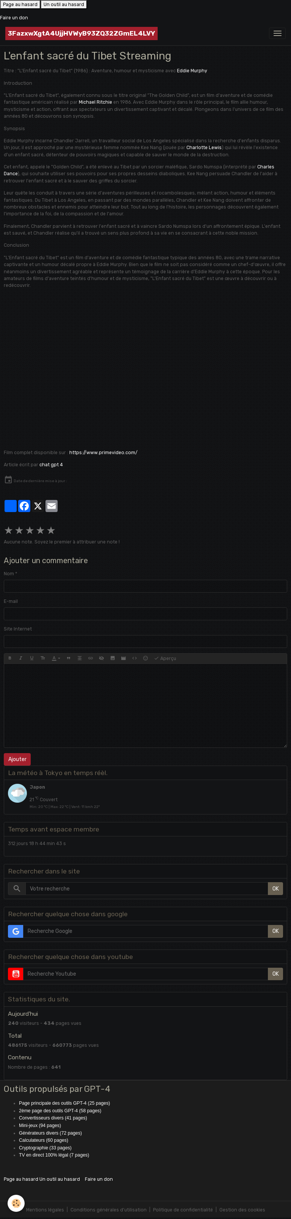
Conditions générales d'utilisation (108, 1210)
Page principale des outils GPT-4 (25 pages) (64, 1103)
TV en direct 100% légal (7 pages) (54, 1155)
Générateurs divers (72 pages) (50, 1133)
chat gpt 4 (51, 464)
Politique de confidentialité (183, 1210)
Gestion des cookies (242, 1210)
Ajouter (17, 759)
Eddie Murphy (192, 70)
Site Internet (18, 629)
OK (275, 889)
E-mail (11, 601)
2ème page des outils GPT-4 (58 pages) (60, 1110)
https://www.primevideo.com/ (103, 452)
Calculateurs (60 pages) (43, 1140)
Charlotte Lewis (204, 147)
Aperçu (165, 658)
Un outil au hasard (64, 4)
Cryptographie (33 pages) (45, 1147)
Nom (9, 573)
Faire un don (14, 17)
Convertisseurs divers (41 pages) (53, 1118)
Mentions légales (45, 1210)
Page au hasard (20, 4)
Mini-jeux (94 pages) (40, 1125)
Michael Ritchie (95, 102)
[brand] (81, 33)
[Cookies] (16, 1203)
